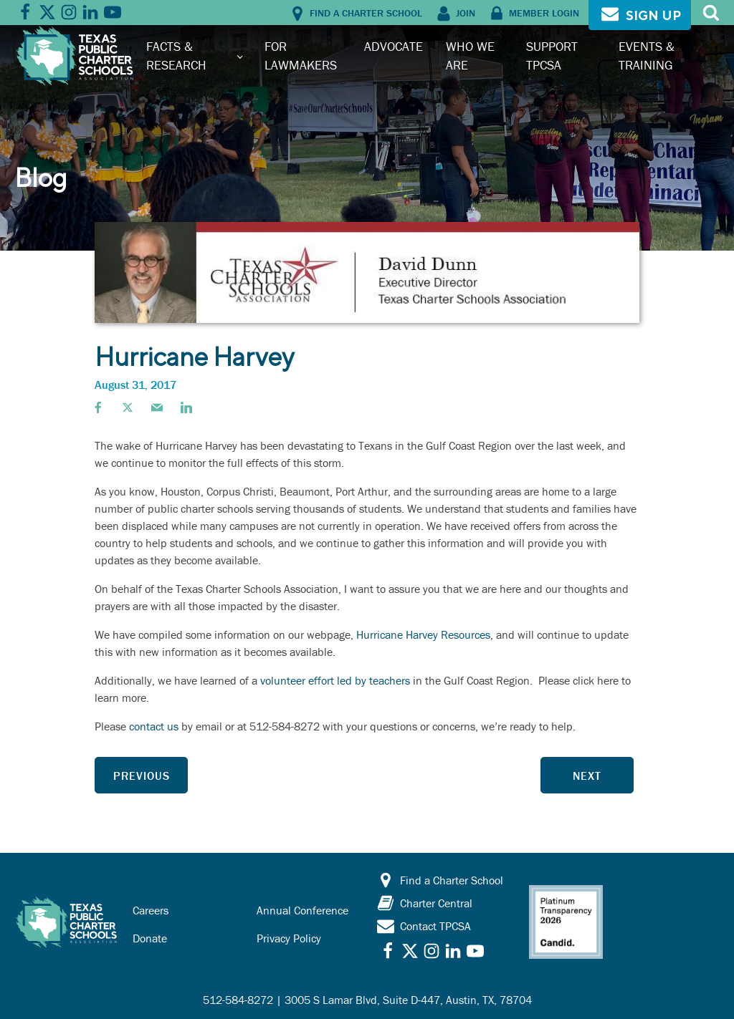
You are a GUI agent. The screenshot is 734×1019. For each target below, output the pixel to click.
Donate (150, 938)
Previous (141, 775)
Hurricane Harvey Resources (423, 634)
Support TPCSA (552, 55)
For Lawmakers (300, 55)
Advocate (393, 46)
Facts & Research (176, 55)
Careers (150, 910)
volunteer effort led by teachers (335, 680)
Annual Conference (302, 910)
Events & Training (647, 55)
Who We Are (470, 55)
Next (587, 775)
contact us (153, 726)
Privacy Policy (289, 938)
